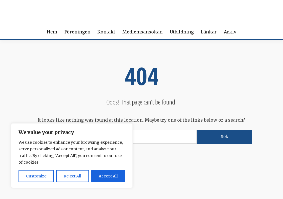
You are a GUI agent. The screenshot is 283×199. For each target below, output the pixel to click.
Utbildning (182, 32)
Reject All (72, 176)
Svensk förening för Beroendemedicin (141, 10)
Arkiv (230, 32)
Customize (36, 176)
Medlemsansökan (142, 32)
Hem (52, 32)
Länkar (209, 32)
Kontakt (106, 32)
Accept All (108, 176)
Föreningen (77, 32)
